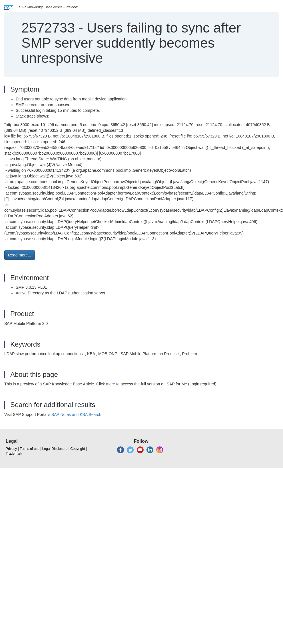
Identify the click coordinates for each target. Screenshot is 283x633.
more (110, 384)
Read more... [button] (19, 255)
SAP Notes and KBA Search (76, 414)
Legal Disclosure (55, 449)
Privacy (11, 449)
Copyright (77, 449)
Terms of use (29, 449)
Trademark (14, 454)
